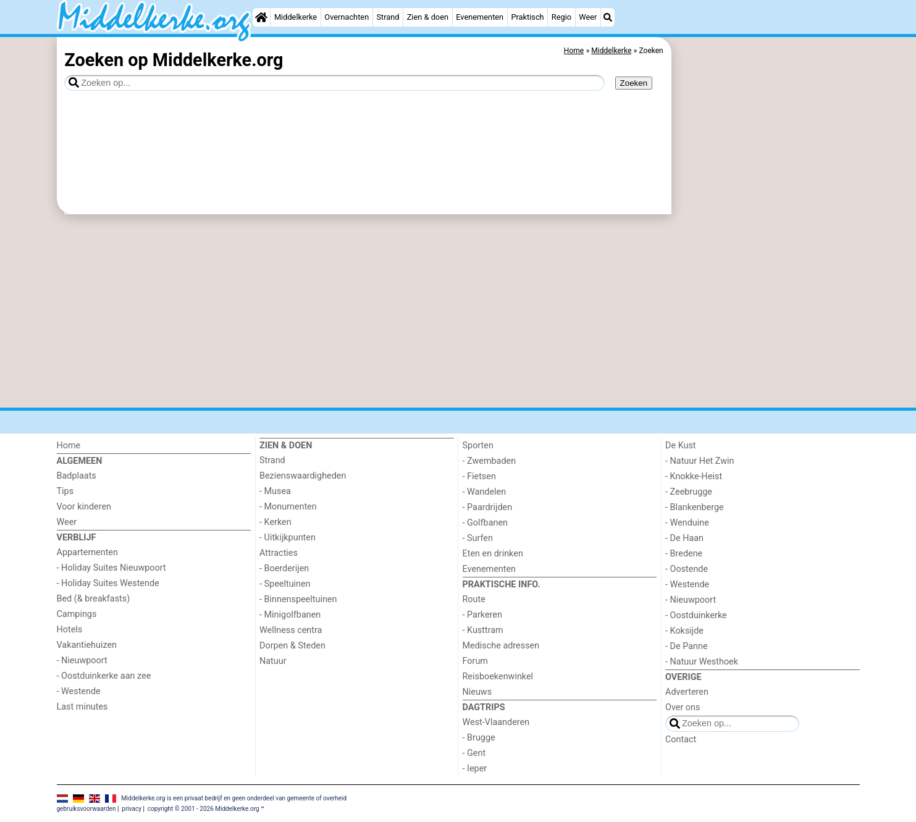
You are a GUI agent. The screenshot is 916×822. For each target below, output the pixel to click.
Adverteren (686, 692)
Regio (561, 17)
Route (474, 599)
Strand (387, 17)
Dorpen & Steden (292, 645)
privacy (131, 808)
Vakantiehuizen (87, 645)
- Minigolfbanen (290, 615)
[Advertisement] (767, 321)
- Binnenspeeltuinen (298, 599)
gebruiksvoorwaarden (86, 808)
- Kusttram (483, 630)
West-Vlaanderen (496, 722)
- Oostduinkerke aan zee (104, 676)
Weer (588, 17)
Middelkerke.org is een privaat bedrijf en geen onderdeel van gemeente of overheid (234, 797)
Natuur (273, 661)
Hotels (70, 629)
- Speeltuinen (285, 584)
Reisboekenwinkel (498, 676)
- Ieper (475, 768)
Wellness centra (290, 630)
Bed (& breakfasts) (93, 598)
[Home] (261, 17)
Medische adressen (501, 645)
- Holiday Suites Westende (108, 583)
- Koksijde (684, 631)
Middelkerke (295, 17)
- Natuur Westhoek (701, 661)
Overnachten (346, 17)
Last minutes (82, 707)
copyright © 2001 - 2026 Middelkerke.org (203, 808)
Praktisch (527, 17)
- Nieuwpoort (82, 660)
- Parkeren (482, 615)
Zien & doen (427, 17)
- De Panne (686, 646)
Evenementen (479, 17)
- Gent (474, 753)
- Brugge (479, 737)
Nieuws (477, 692)
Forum (475, 661)
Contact (680, 739)
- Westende (79, 691)
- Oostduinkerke (696, 615)
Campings (77, 614)
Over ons (682, 707)
